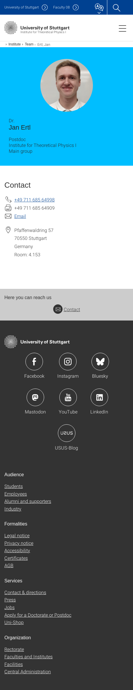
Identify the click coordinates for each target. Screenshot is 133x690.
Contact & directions (25, 592)
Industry (12, 509)
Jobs (9, 607)
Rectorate (14, 649)
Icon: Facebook (34, 361)
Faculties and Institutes (28, 656)
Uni (21, 7)
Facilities (13, 664)
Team (29, 44)
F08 (61, 7)
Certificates (16, 558)
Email (20, 216)
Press (10, 599)
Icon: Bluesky (100, 361)
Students (13, 486)
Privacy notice (18, 543)
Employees (15, 494)
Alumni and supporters (27, 501)
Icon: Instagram (68, 361)
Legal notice (17, 535)
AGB (8, 565)
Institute (14, 44)
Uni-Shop (14, 622)
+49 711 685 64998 (34, 199)
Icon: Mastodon (35, 397)
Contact (66, 309)
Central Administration (27, 671)
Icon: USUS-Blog (66, 433)
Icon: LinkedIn (99, 397)
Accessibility (17, 550)
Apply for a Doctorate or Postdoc (37, 615)
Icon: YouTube (68, 397)
